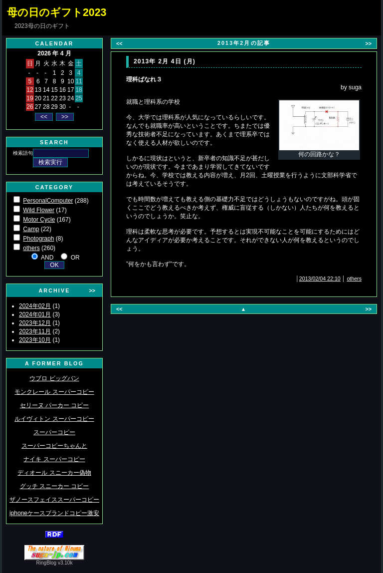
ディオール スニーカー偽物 (54, 472)
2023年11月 (35, 331)
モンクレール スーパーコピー (54, 391)
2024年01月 (35, 314)
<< (119, 43)
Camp (31, 229)
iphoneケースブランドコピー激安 (54, 513)
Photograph (38, 238)
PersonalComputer (48, 200)
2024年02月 (35, 305)
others (31, 248)
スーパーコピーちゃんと (54, 445)
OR (75, 257)
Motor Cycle (39, 219)
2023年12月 (35, 322)
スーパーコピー (54, 432)
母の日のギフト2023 (56, 12)
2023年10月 (35, 339)
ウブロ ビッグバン (54, 378)
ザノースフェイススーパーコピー (54, 499)
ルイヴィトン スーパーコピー (54, 418)
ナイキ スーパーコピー (54, 459)
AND (47, 257)
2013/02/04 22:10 (320, 279)
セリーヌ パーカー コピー (54, 405)
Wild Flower (38, 210)
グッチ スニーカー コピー (54, 486)
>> (92, 290)
